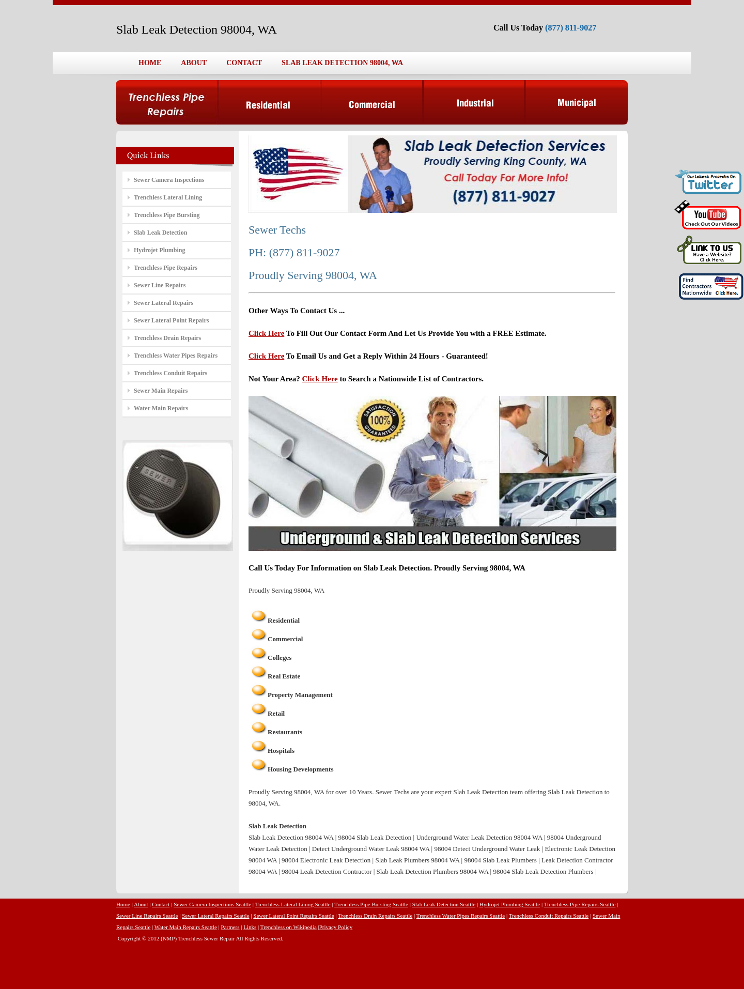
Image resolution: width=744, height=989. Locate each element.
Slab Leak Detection (160, 232)
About (141, 904)
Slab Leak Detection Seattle (443, 904)
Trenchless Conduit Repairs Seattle (549, 916)
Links (249, 927)
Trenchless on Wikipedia (288, 927)
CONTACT (244, 63)
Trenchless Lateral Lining (168, 197)
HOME (149, 63)
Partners (230, 927)
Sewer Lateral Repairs (163, 302)
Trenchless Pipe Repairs (165, 267)
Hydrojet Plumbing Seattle (509, 904)
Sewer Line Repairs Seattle (147, 916)
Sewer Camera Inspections (169, 179)
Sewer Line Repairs (159, 285)
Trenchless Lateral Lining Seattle (293, 904)
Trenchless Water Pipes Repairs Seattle (460, 916)
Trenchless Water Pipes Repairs (176, 355)
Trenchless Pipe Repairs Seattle (580, 904)
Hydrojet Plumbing (159, 250)
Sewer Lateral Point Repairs (171, 320)
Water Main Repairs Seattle (185, 927)
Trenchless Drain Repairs (167, 338)
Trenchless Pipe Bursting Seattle (371, 904)
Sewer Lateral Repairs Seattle (215, 916)
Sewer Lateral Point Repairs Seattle (293, 916)
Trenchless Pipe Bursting (167, 215)
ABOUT (194, 63)
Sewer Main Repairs (161, 390)
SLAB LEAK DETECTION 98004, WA (342, 63)
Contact (160, 904)
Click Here (266, 333)
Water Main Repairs (161, 408)
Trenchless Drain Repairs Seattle (375, 916)
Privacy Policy (335, 927)
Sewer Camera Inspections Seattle (212, 904)
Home (123, 904)
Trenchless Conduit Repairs (170, 373)
